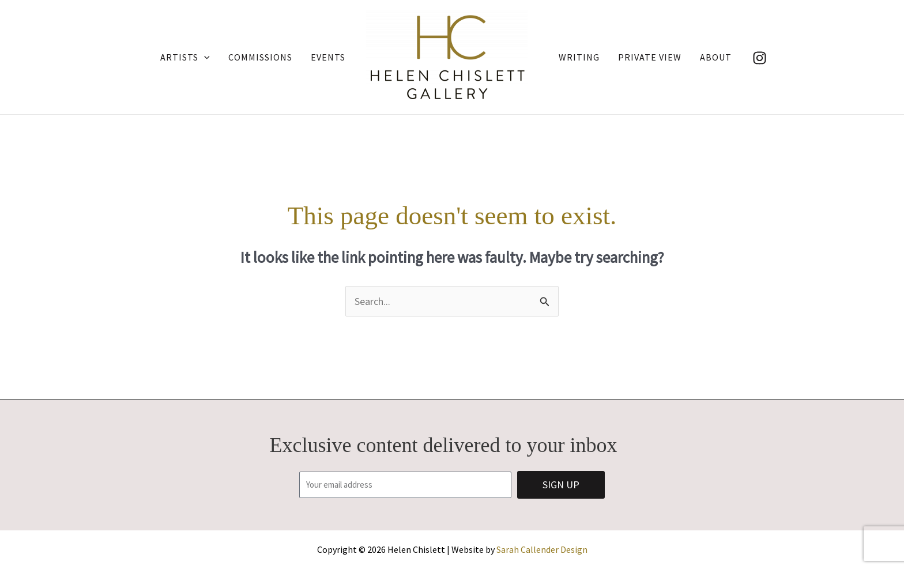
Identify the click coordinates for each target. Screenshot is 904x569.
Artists (185, 57)
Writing (579, 57)
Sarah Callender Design (541, 549)
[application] (204, 57)
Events (328, 57)
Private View (649, 57)
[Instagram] (759, 58)
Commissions (260, 57)
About (716, 57)
